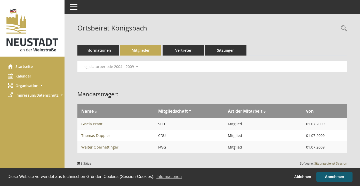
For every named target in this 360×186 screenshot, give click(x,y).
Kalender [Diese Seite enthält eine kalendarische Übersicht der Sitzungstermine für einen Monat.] (19, 76)
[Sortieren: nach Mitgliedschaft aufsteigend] (190, 111)
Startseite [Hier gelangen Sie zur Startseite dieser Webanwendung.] (20, 66)
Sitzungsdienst (330, 163)
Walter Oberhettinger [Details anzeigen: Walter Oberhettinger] (99, 147)
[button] (32, 85)
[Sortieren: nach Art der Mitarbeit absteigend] (264, 111)
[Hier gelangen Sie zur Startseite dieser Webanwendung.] (32, 30)
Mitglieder (141, 50)
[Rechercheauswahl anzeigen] (342, 28)
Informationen (98, 50)
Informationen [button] (169, 176)
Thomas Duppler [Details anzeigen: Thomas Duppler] (95, 135)
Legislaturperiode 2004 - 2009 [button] (110, 66)
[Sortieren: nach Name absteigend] (96, 111)
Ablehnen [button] (302, 177)
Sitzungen (226, 50)
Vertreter (183, 50)
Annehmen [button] (334, 177)
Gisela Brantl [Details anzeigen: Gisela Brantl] (92, 123)
